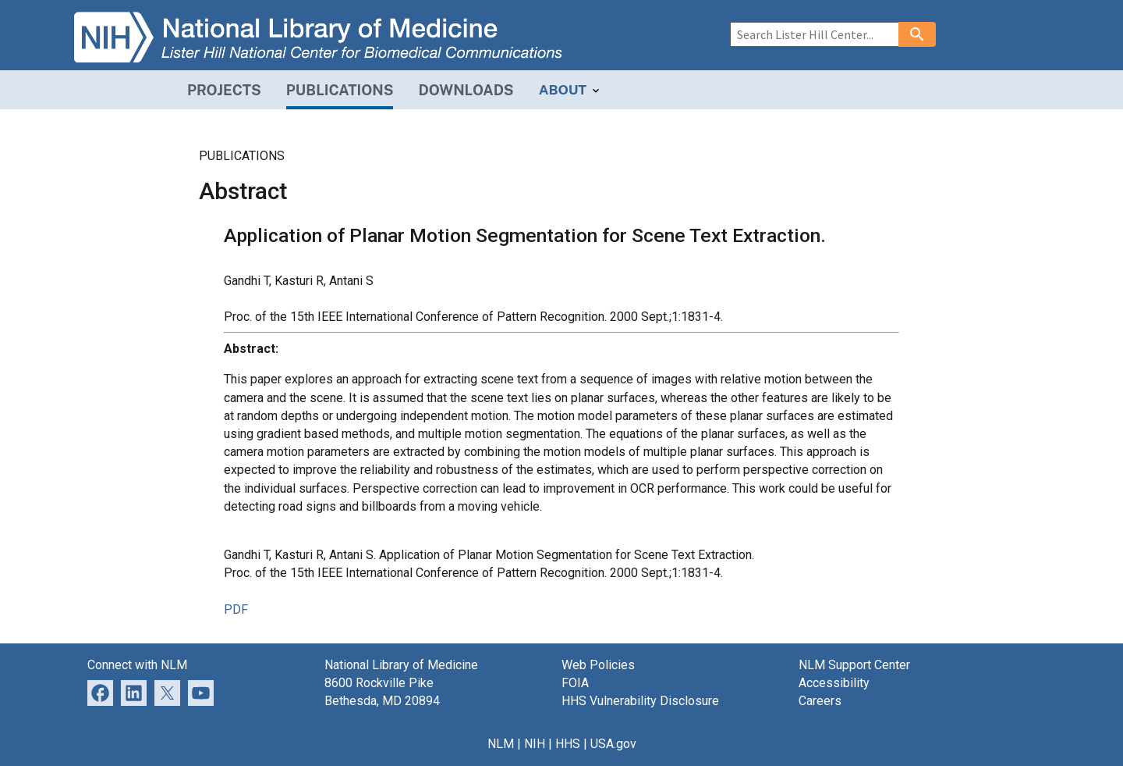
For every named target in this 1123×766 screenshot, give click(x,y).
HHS (567, 743)
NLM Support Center (854, 664)
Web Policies (598, 664)
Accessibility (834, 682)
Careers (820, 700)
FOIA (575, 682)
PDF (236, 609)
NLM (500, 743)
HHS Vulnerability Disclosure (640, 700)
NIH (534, 743)
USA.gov (613, 743)
